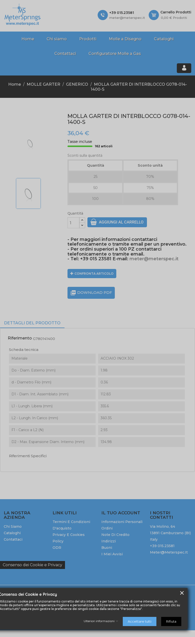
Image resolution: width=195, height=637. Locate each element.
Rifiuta (171, 621)
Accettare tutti (139, 621)
